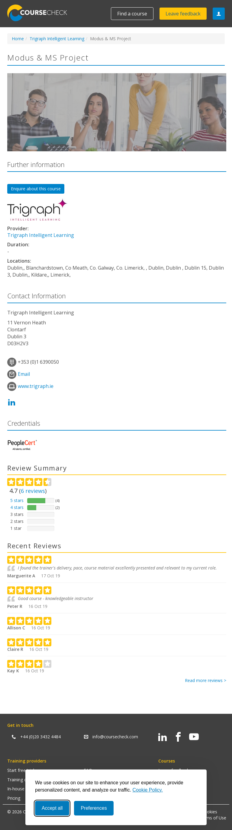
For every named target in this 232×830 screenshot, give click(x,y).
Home (18, 38)
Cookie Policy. (148, 789)
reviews (33, 490)
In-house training (23, 789)
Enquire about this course (36, 189)
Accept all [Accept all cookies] (52, 808)
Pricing (13, 798)
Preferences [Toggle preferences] (94, 808)
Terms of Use (212, 818)
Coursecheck (40, 13)
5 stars (17, 500)
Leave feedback (183, 13)
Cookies (209, 812)
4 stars (17, 507)
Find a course (132, 13)
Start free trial (20, 770)
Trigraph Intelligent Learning (57, 38)
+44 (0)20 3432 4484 (40, 737)
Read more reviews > (205, 680)
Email (24, 374)
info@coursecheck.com (115, 737)
